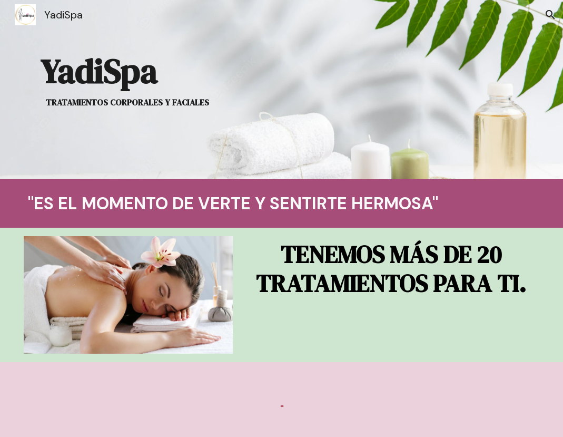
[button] (550, 14)
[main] (128, 89)
